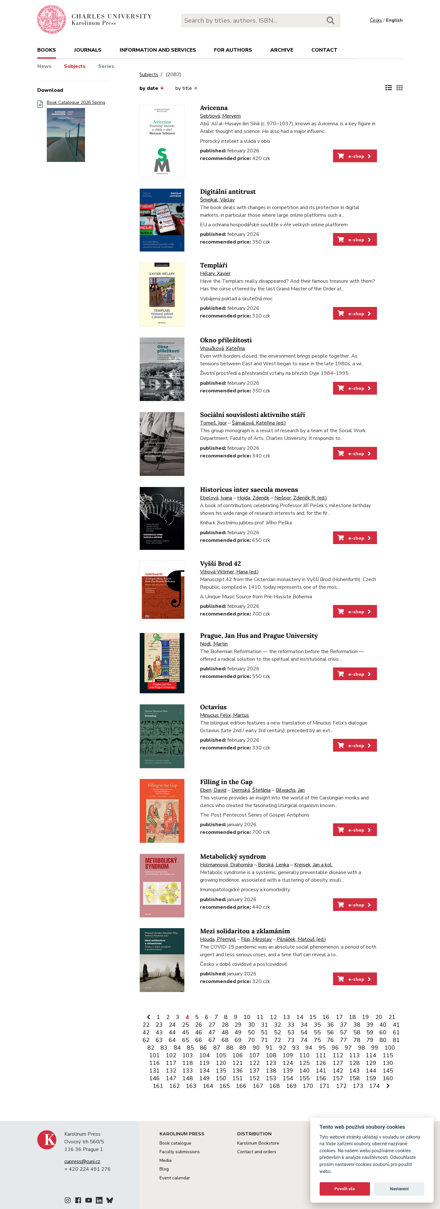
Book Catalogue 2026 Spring (76, 133)
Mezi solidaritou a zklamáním (245, 931)
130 (388, 1063)
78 (356, 1040)
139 (288, 1070)
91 (269, 1048)
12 (273, 1017)
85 (190, 1048)
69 (238, 1040)
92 (282, 1048)
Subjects (75, 66)
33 (291, 1025)
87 (216, 1048)
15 (312, 1017)
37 (343, 1025)
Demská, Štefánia (251, 790)
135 (221, 1070)
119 (204, 1063)
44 (172, 1032)
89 (242, 1048)
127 (338, 1063)
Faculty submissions (180, 1152)
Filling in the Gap (226, 782)
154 (288, 1078)
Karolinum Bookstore (258, 1143)
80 (383, 1040)
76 (330, 1040)
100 (390, 1048)
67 (212, 1040)
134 (204, 1070)
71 (264, 1040)
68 (225, 1040)
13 (286, 1017)
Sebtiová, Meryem (220, 116)
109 (288, 1055)
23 (159, 1025)
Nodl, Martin (214, 643)
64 (172, 1040)
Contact (324, 50)
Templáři (213, 265)
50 (251, 1032)
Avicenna (214, 108)
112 (338, 1055)
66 (198, 1040)
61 (396, 1032)
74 (304, 1040)
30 (251, 1025)
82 (150, 1048)
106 (237, 1055)
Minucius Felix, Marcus (224, 715)
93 (295, 1048)
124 (288, 1063)
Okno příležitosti (226, 340)
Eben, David (213, 790)
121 (237, 1063)
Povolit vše (345, 1188)
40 (383, 1025)
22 (146, 1025)
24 (172, 1025)
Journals (88, 50)
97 (348, 1048)
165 (224, 1086)
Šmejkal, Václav (217, 199)
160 (388, 1078)
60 (383, 1032)
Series (106, 66)
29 (238, 1025)
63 (159, 1040)
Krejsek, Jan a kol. (313, 864)
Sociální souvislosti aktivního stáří (252, 415)
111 (321, 1055)
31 (264, 1025)
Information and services (158, 50)
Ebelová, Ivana (216, 497)
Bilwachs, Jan (290, 790)
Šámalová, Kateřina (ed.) (259, 422)
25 (185, 1025)
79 (369, 1040)
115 (388, 1055)
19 (365, 1017)
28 (225, 1025)
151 (237, 1078)
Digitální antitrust (228, 192)
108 (271, 1055)
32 (277, 1025)
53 (291, 1032)
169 (291, 1086)
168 (274, 1086)
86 (203, 1048)
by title (186, 88)
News (44, 66)
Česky (376, 20)
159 (371, 1078)
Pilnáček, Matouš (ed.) (301, 939)
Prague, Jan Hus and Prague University (259, 636)
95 (322, 1048)
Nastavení (399, 1188)
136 (237, 1070)
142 (338, 1070)
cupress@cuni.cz (82, 1161)
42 (146, 1032)
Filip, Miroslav (256, 939)
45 (185, 1032)
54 (304, 1032)
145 (388, 1070)
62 (146, 1040)
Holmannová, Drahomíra (226, 864)
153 (271, 1078)
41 (396, 1025)
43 (159, 1032)
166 (241, 1086)
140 (304, 1070)
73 (291, 1040)
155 (304, 1078)
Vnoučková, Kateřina (222, 348)
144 (371, 1070)
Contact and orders (256, 1152)
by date (151, 88)
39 (369, 1025)
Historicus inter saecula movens (249, 490)
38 (356, 1025)
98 (361, 1048)
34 (304, 1025)
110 (304, 1055)
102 (171, 1055)
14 (299, 1017)
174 (374, 1086)
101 (154, 1055)
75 (317, 1040)
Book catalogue (175, 1143)
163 (191, 1086)
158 (354, 1078)
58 (356, 1032)
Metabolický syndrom (233, 857)
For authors (233, 50)
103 (187, 1055)
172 (341, 1086)
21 (391, 1017)
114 (371, 1055)
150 (221, 1078)
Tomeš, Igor (213, 422)
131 (154, 1070)
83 (163, 1048)
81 (396, 1040)
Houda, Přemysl (218, 939)
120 (221, 1063)
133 (187, 1070)
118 (187, 1063)
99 (374, 1048)
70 (251, 1040)
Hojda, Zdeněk (253, 497)
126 (321, 1063)
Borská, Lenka (273, 864)
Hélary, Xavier (215, 273)
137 (254, 1070)
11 (260, 1017)
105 (221, 1055)
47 (212, 1032)
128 (354, 1063)
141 (321, 1070)
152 (254, 1078)
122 (254, 1063)
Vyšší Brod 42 (220, 564)
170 (308, 1086)
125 (304, 1063)
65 (185, 1040)
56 (330, 1032)
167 (258, 1086)
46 (198, 1032)
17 (339, 1017)
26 (198, 1025)
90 (256, 1048)
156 (321, 1078)
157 (338, 1078)
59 (369, 1032)
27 (212, 1025)
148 (187, 1078)
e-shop (354, 156)
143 (354, 1070)
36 (330, 1025)
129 (371, 1063)
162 (174, 1086)
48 (225, 1032)
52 (277, 1032)
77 (343, 1040)
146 (154, 1078)
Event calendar (175, 1178)
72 (277, 1040)
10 (247, 1017)
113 (354, 1055)
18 (352, 1017)
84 (177, 1048)
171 (324, 1086)
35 (317, 1025)
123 (271, 1063)
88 (229, 1048)
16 (326, 1017)
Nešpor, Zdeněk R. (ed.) (300, 497)
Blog (164, 1169)
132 (171, 1070)
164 (208, 1086)
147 (171, 1078)
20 (378, 1017)
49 (238, 1032)
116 (154, 1063)
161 (158, 1086)
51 (264, 1032)
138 (271, 1070)
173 (358, 1086)
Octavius (213, 707)
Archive (281, 50)
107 (254, 1055)
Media (166, 1160)
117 (171, 1063)
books (46, 50)
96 (335, 1048)
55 (317, 1032)
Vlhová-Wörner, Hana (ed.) (229, 571)
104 (204, 1055)
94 (308, 1048)
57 (343, 1032)
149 (204, 1078)
